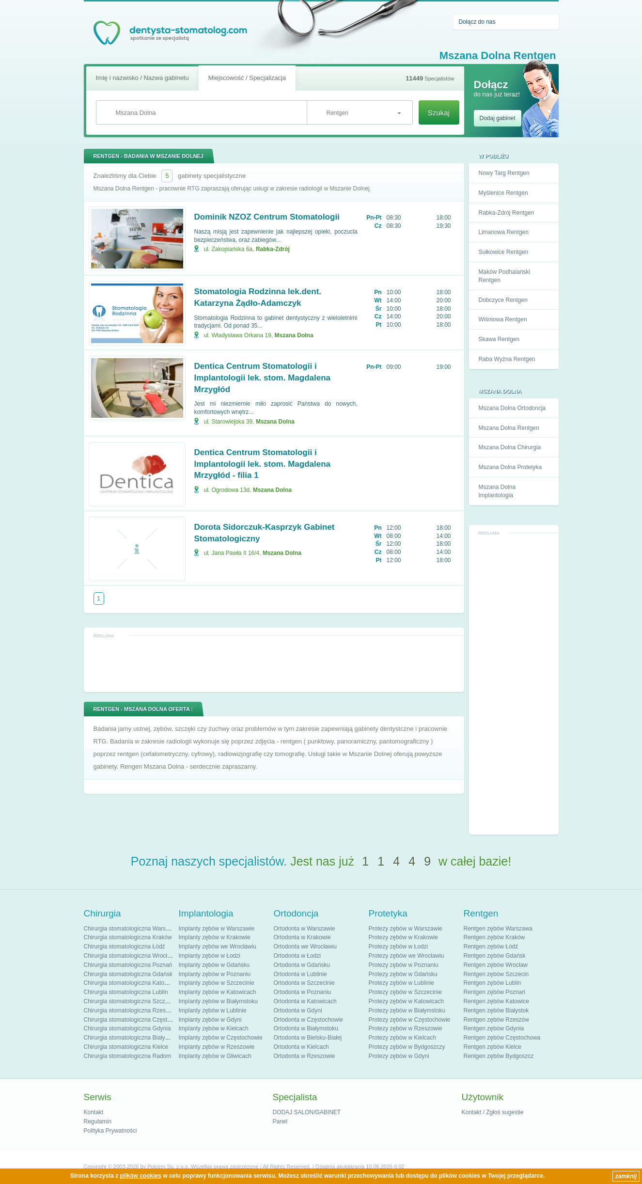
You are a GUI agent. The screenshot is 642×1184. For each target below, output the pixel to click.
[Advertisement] (513, 683)
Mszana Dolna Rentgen (509, 428)
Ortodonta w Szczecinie (304, 982)
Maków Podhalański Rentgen (505, 276)
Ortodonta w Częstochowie (308, 1019)
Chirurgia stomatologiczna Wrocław (129, 955)
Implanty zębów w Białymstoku (218, 1001)
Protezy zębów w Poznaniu (403, 965)
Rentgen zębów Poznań (494, 992)
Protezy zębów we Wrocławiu (406, 955)
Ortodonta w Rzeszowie (304, 1056)
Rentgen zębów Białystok (496, 1010)
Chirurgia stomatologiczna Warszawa (132, 928)
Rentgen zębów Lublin (492, 982)
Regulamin (97, 1121)
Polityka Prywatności (110, 1130)
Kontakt (94, 1112)
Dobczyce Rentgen (503, 300)
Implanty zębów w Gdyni (210, 1019)
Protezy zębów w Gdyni (399, 1056)
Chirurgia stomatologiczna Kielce (126, 1046)
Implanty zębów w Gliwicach (215, 1056)
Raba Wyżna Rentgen (507, 359)
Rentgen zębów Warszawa (498, 928)
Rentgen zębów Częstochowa (502, 1037)
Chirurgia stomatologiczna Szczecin (130, 1001)
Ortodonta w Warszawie (304, 928)
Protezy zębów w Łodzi (398, 946)
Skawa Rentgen (499, 339)
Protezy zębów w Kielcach (402, 1037)
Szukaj (439, 113)
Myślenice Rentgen (503, 192)
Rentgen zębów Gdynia (494, 1028)
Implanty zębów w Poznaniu (215, 974)
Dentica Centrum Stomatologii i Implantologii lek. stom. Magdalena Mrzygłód (262, 378)
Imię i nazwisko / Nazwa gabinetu (142, 77)
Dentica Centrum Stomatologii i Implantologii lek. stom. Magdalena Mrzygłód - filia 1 (262, 464)
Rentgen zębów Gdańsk (495, 955)
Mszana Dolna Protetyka (510, 467)
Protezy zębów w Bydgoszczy (407, 1046)
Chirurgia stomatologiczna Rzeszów (130, 1010)
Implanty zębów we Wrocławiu (218, 946)
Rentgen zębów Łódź (491, 946)
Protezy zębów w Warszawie (405, 928)
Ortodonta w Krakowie (302, 937)
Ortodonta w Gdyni (298, 1010)
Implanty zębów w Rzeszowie (217, 1046)
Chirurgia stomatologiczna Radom (128, 1056)
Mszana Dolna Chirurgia (510, 447)
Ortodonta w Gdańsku (302, 965)
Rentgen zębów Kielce (492, 1046)
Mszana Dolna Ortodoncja (512, 408)
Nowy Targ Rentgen (504, 173)
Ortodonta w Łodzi (297, 955)
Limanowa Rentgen (504, 232)
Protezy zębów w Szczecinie (405, 992)
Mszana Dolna (294, 335)
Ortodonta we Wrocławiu (305, 946)
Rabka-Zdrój (273, 249)
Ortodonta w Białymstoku (306, 1028)
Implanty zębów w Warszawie (217, 928)
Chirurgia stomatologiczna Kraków (128, 937)
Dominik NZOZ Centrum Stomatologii (267, 216)
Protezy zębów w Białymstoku (407, 1010)
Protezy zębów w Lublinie (401, 982)
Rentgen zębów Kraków (494, 937)
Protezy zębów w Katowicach (406, 1001)
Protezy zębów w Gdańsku (403, 974)
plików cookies (140, 1175)
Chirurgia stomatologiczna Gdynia (127, 1028)
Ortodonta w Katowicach (305, 1001)
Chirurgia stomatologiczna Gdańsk (128, 974)
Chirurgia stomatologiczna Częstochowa (136, 1019)
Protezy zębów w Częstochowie (410, 1019)
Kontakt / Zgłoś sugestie (493, 1112)
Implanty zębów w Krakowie (215, 937)
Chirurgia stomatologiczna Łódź (124, 946)
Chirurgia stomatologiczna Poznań (128, 965)
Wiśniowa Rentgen (503, 319)
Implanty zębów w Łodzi (209, 955)
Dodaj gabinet (498, 118)
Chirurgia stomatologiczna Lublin (126, 992)
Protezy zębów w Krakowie (403, 937)
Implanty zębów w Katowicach (217, 992)
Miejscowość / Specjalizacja (247, 77)
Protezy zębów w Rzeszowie (405, 1028)
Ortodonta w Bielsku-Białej (308, 1037)
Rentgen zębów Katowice (496, 1001)
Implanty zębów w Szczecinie (216, 982)
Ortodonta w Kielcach (301, 1046)
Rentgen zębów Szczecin (496, 974)
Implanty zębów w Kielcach (214, 1028)
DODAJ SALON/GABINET (307, 1112)
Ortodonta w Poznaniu (302, 992)
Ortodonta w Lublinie (300, 974)
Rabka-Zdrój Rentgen (506, 212)
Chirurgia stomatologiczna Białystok (130, 1037)
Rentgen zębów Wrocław (496, 965)
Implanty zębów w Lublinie (213, 1010)
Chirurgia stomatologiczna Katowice (130, 982)
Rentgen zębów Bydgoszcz (499, 1056)
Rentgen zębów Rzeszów (496, 1019)
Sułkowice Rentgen (504, 252)
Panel (280, 1121)
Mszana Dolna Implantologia (497, 491)
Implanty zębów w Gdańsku (214, 965)
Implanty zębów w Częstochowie (221, 1037)
